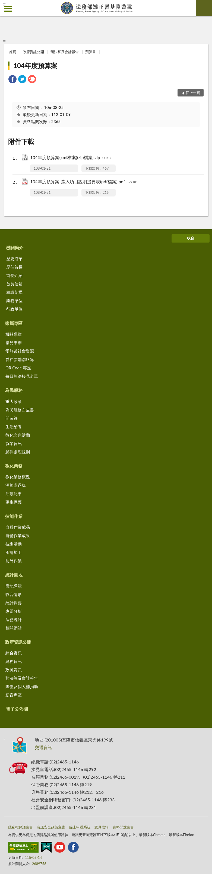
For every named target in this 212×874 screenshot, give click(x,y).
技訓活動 (13, 543)
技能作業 (14, 516)
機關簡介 (14, 247)
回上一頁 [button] (193, 93)
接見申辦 (13, 342)
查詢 (204, 8)
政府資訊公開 (33, 52)
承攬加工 (13, 552)
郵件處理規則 (17, 451)
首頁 (12, 52)
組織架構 (14, 292)
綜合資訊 (13, 652)
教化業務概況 (17, 476)
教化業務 (14, 465)
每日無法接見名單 (21, 376)
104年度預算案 (35, 65)
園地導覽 (13, 585)
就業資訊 (13, 443)
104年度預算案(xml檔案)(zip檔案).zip (70, 158)
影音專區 (13, 694)
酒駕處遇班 (15, 485)
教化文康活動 (17, 435)
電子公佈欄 (17, 708)
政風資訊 (13, 669)
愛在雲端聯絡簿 (19, 359)
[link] (12, 80)
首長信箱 (14, 283)
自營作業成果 (17, 535)
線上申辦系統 (79, 827)
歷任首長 (14, 267)
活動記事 (13, 493)
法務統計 (13, 619)
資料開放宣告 (123, 827)
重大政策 (13, 401)
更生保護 (13, 501)
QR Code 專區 (18, 367)
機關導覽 (13, 334)
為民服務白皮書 (19, 409)
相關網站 (13, 627)
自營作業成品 (17, 527)
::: (4, 4)
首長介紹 (14, 275)
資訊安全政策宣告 (51, 827)
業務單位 (14, 300)
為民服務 (14, 390)
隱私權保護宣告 (20, 827)
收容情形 (13, 594)
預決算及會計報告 (64, 52)
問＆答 (11, 418)
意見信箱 (101, 827)
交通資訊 (43, 747)
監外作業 (13, 560)
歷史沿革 (14, 258)
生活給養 (13, 426)
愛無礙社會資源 (19, 351)
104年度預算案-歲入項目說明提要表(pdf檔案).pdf (83, 182)
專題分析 (13, 611)
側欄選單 (8, 9)
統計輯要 (13, 602)
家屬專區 (14, 323)
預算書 (90, 52)
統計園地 (14, 574)
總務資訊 (13, 661)
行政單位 (14, 309)
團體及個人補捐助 (21, 686)
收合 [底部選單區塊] (190, 238)
